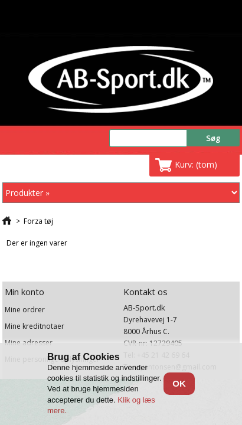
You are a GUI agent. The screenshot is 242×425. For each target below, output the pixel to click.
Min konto (24, 292)
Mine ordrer (25, 310)
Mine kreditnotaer (34, 326)
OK (179, 383)
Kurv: (196, 164)
